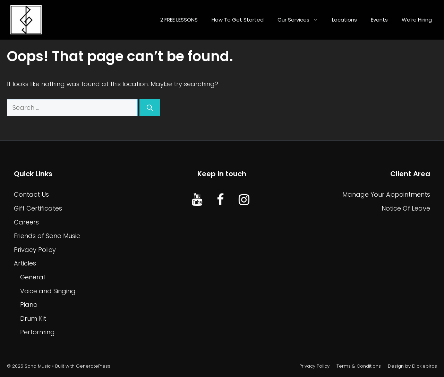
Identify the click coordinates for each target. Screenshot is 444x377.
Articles (25, 263)
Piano (28, 304)
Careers (26, 222)
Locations (344, 19)
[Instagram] (244, 200)
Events (379, 19)
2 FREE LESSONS (179, 19)
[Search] (149, 107)
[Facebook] (220, 200)
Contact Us (31, 194)
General (32, 277)
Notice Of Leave (406, 208)
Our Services (301, 19)
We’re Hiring (417, 19)
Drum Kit (33, 318)
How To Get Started (238, 19)
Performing (37, 332)
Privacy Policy (35, 249)
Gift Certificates (38, 208)
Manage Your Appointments (386, 194)
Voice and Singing (48, 291)
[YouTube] (197, 200)
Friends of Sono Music (47, 235)
